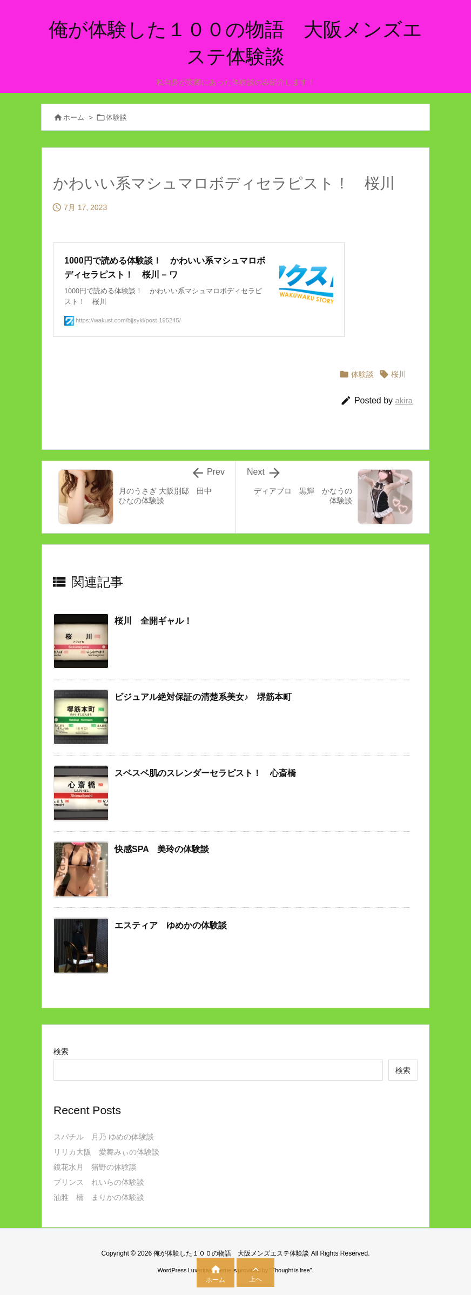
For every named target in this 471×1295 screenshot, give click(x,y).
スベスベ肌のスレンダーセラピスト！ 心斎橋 (205, 773)
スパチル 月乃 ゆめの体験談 (103, 1136)
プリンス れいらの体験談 (98, 1182)
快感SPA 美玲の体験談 (162, 849)
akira (404, 400)
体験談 (116, 117)
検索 (61, 1051)
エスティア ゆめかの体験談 (171, 925)
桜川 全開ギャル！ (153, 620)
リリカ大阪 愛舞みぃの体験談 (106, 1152)
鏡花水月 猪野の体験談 (95, 1167)
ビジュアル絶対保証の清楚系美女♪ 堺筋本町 (203, 697)
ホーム (73, 117)
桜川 (398, 374)
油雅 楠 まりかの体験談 (98, 1197)
